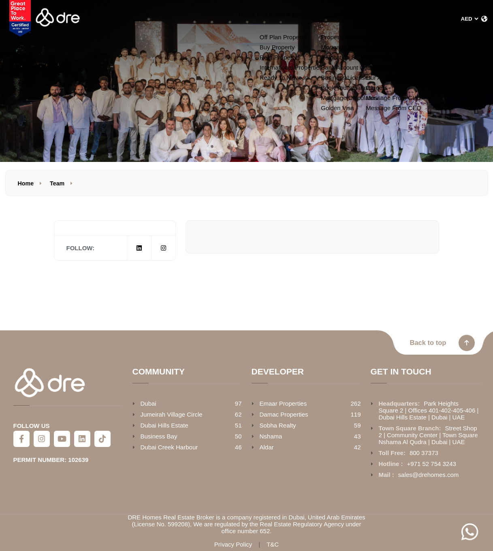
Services (359, 18)
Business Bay (159, 436)
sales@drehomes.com (428, 474)
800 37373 (424, 452)
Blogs (323, 18)
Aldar (267, 447)
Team (57, 183)
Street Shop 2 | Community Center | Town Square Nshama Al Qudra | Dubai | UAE (428, 435)
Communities (285, 18)
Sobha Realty (278, 425)
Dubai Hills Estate (164, 425)
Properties (192, 18)
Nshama (271, 436)
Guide (401, 18)
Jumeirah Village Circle (172, 414)
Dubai (148, 403)
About (439, 18)
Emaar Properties (283, 403)
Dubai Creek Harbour (169, 447)
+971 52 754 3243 (431, 463)
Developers (238, 18)
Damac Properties (284, 414)
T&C (273, 544)
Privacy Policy (233, 544)
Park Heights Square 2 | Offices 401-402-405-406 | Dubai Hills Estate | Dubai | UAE (429, 410)
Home (152, 18)
